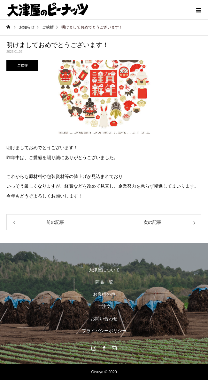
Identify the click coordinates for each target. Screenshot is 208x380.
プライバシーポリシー (104, 330)
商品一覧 (104, 282)
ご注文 (104, 306)
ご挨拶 (22, 65)
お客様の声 (104, 294)
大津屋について (104, 269)
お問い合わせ (104, 318)
